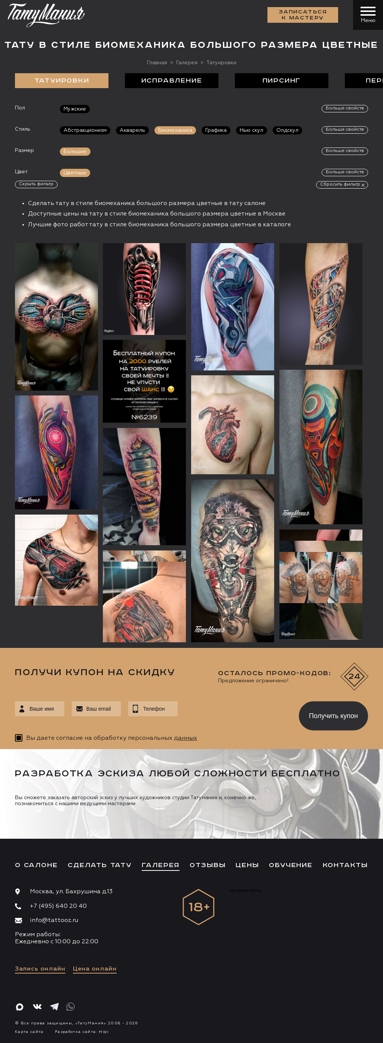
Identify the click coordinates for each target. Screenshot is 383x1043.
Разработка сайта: (82, 1032)
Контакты (345, 865)
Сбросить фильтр (340, 184)
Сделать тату (100, 865)
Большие (75, 151)
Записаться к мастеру (303, 15)
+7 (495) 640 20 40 (58, 906)
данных (185, 738)
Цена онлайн (95, 969)
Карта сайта (29, 1032)
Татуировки (61, 80)
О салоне (36, 865)
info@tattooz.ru (54, 921)
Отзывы (208, 865)
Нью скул (251, 130)
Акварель (132, 130)
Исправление (171, 80)
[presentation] (233, 713)
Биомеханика (175, 130)
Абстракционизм (85, 130)
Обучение (290, 865)
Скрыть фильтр (36, 184)
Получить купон (333, 716)
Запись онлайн (40, 969)
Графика (216, 130)
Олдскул (287, 130)
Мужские (75, 109)
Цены (247, 865)
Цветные (75, 173)
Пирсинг (282, 80)
